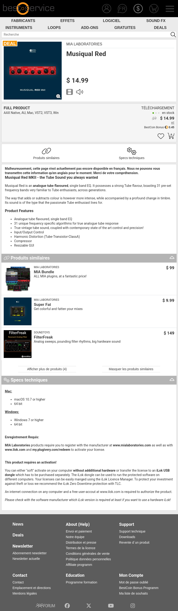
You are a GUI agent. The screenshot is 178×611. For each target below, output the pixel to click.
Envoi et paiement (79, 531)
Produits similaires (46, 158)
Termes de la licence (80, 548)
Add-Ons (89, 28)
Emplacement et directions (32, 588)
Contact (18, 582)
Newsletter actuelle (26, 559)
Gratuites (124, 28)
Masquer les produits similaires (131, 369)
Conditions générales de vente (88, 553)
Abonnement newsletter (30, 553)
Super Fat (42, 305)
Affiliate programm (79, 565)
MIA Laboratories (84, 44)
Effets (67, 21)
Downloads (127, 537)
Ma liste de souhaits (133, 593)
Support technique (132, 531)
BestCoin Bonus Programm (139, 588)
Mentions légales (25, 593)
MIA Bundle (44, 272)
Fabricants (23, 21)
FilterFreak (43, 337)
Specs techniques (132, 158)
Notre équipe (75, 537)
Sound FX (155, 21)
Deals (160, 28)
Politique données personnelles (88, 559)
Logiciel (112, 21)
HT (172, 123)
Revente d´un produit (134, 542)
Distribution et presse (81, 542)
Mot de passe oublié (133, 582)
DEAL (9, 43)
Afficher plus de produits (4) (47, 369)
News (18, 524)
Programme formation (81, 582)
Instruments (19, 28)
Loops (54, 28)
